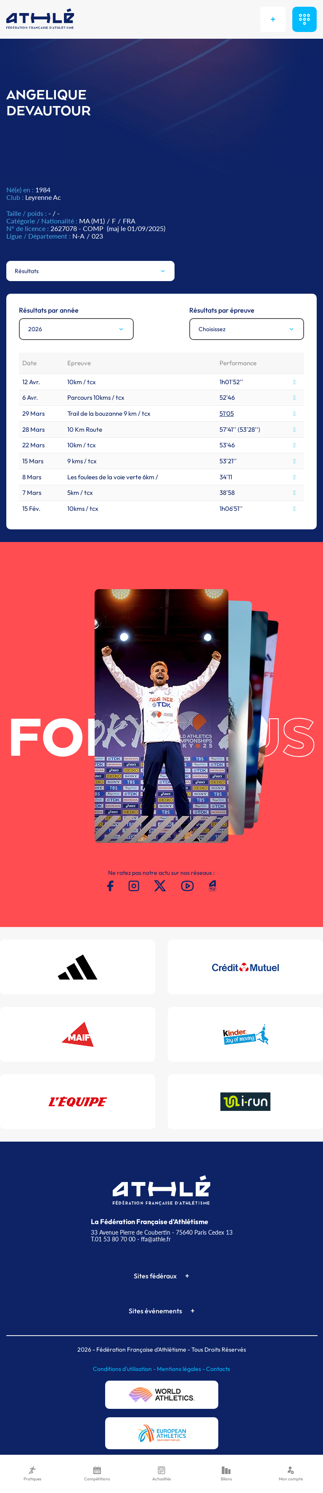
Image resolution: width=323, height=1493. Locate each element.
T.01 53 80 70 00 (113, 1239)
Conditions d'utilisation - (125, 1369)
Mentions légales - (181, 1369)
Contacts (218, 1369)
